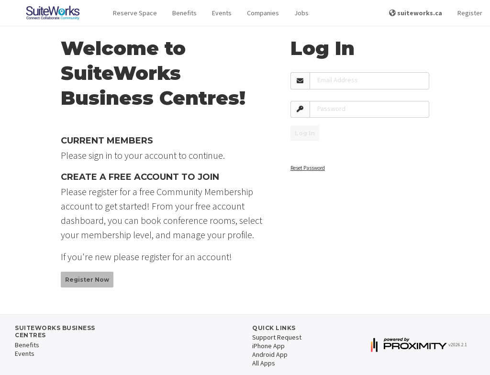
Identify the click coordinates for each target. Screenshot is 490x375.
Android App (270, 354)
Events (222, 13)
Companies (263, 13)
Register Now (87, 279)
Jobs (301, 13)
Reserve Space (135, 13)
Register (469, 13)
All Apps (263, 363)
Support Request (276, 337)
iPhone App (268, 346)
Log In (305, 133)
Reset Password (307, 168)
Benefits (184, 13)
